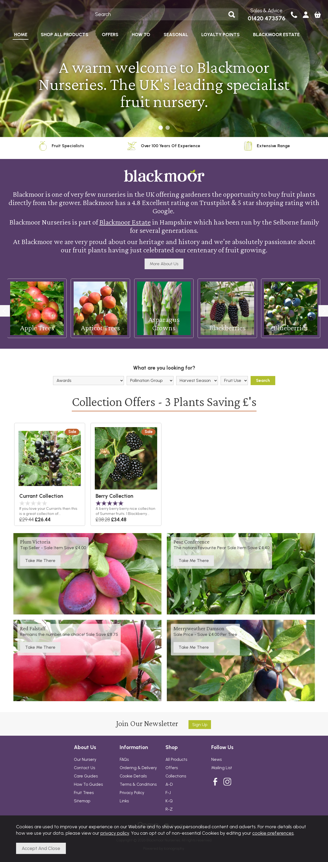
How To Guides (88, 784)
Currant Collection (41, 496)
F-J (168, 792)
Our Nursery (85, 759)
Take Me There (40, 560)
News (216, 759)
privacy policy (114, 833)
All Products (176, 759)
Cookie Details (133, 776)
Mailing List (221, 767)
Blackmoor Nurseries (46, 14)
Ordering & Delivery (138, 767)
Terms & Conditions (138, 784)
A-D (169, 784)
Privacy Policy (132, 792)
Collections (175, 776)
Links (124, 801)
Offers (171, 767)
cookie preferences (273, 833)
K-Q (169, 801)
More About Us (164, 263)
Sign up (199, 724)
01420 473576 (266, 18)
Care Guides (86, 776)
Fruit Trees (84, 792)
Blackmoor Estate (125, 222)
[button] (161, 128)
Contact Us (84, 767)
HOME (20, 34)
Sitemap (82, 801)
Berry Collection (114, 496)
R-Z (169, 809)
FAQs (124, 759)
